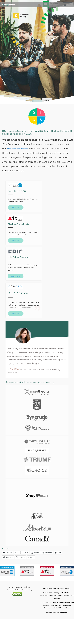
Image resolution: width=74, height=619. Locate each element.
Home (11, 586)
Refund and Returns (14, 589)
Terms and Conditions (22, 586)
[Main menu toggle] (67, 4)
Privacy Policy (27, 589)
